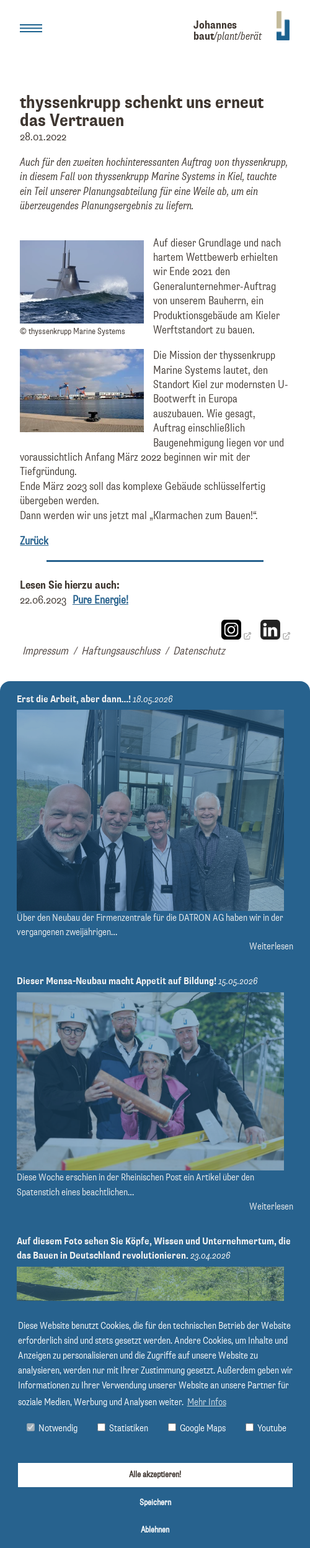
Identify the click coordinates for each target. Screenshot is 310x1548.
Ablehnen (155, 1530)
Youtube (266, 1428)
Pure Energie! (100, 600)
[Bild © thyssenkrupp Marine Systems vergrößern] (82, 320)
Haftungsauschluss (120, 651)
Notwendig (52, 1428)
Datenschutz (199, 651)
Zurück (34, 541)
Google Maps (197, 1428)
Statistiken (122, 1428)
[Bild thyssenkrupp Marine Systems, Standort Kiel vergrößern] (82, 429)
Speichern (155, 1502)
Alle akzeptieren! (155, 1474)
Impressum (45, 651)
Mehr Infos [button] (206, 1403)
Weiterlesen (271, 946)
